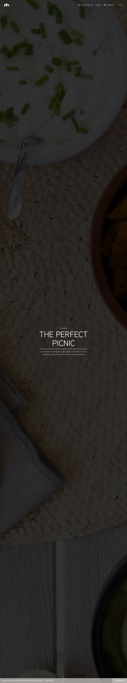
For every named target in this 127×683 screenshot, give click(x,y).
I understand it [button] (119, 680)
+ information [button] (49, 680)
